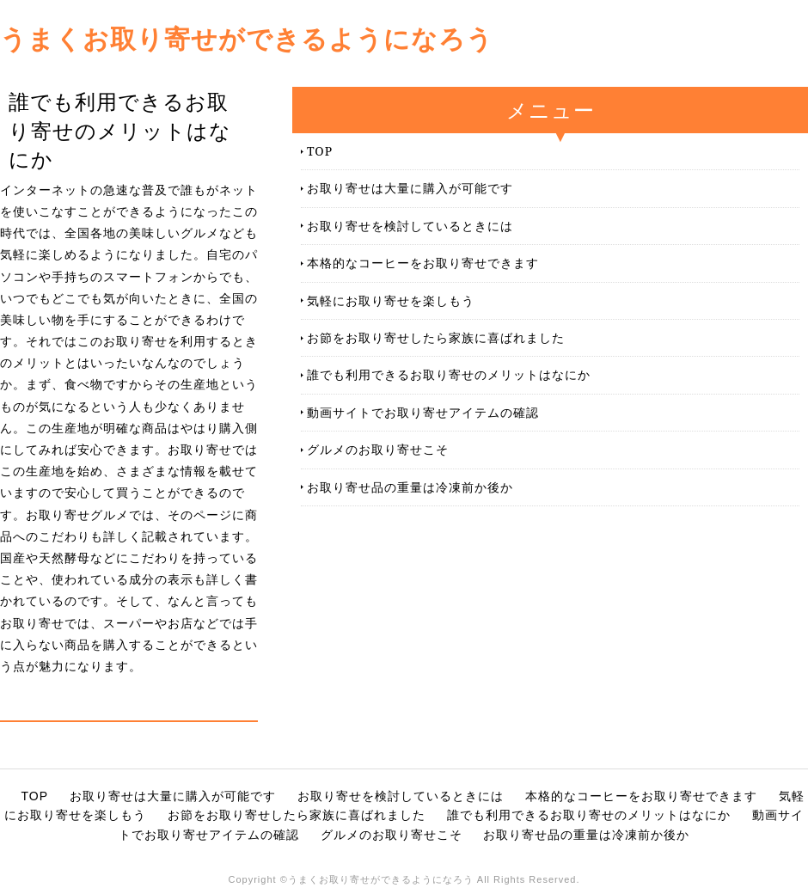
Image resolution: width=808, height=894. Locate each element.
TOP (320, 151)
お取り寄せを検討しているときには (410, 225)
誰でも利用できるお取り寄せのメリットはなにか (449, 374)
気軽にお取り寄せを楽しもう (390, 300)
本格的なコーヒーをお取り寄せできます (423, 262)
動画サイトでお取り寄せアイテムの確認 (423, 412)
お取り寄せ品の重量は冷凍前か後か (410, 487)
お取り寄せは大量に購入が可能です (410, 188)
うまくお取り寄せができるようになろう (246, 38)
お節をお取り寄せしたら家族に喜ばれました (436, 337)
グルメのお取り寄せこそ (378, 449)
